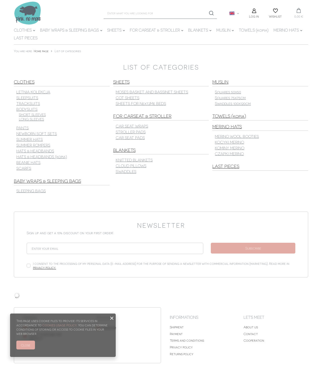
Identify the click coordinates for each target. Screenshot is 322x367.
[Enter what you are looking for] (160, 13)
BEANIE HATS (28, 162)
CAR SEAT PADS (130, 137)
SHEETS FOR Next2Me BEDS (141, 103)
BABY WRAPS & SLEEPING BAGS (69, 30)
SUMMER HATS (29, 139)
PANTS (22, 127)
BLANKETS (198, 30)
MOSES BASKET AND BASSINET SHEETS (152, 91)
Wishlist (275, 16)
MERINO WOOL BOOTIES (237, 136)
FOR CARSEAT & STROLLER (155, 30)
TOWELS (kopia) (253, 30)
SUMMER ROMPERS (33, 145)
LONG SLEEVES (31, 119)
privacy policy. (44, 267)
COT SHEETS (127, 97)
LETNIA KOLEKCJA (33, 91)
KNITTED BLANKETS (134, 159)
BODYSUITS (26, 109)
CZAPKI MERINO (229, 153)
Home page (41, 51)
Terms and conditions (187, 340)
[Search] (211, 13)
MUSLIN (223, 30)
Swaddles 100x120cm (233, 103)
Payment (176, 334)
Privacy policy (181, 347)
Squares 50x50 (228, 91)
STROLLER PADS (131, 131)
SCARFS (23, 168)
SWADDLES (126, 171)
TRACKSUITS (28, 103)
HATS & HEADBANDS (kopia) (41, 156)
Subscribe (253, 248)
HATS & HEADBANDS (35, 150)
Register (109, 328)
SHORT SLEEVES (32, 114)
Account (105, 317)
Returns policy (181, 354)
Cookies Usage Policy (59, 325)
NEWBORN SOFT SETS (36, 133)
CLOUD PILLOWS (131, 165)
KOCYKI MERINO (229, 142)
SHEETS (114, 30)
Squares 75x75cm (230, 97)
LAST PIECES (25, 37)
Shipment (177, 327)
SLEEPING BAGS (31, 190)
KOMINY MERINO (229, 147)
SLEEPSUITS (27, 97)
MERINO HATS (286, 30)
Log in (254, 16)
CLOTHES (23, 30)
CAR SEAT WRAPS (132, 126)
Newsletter (161, 225)
